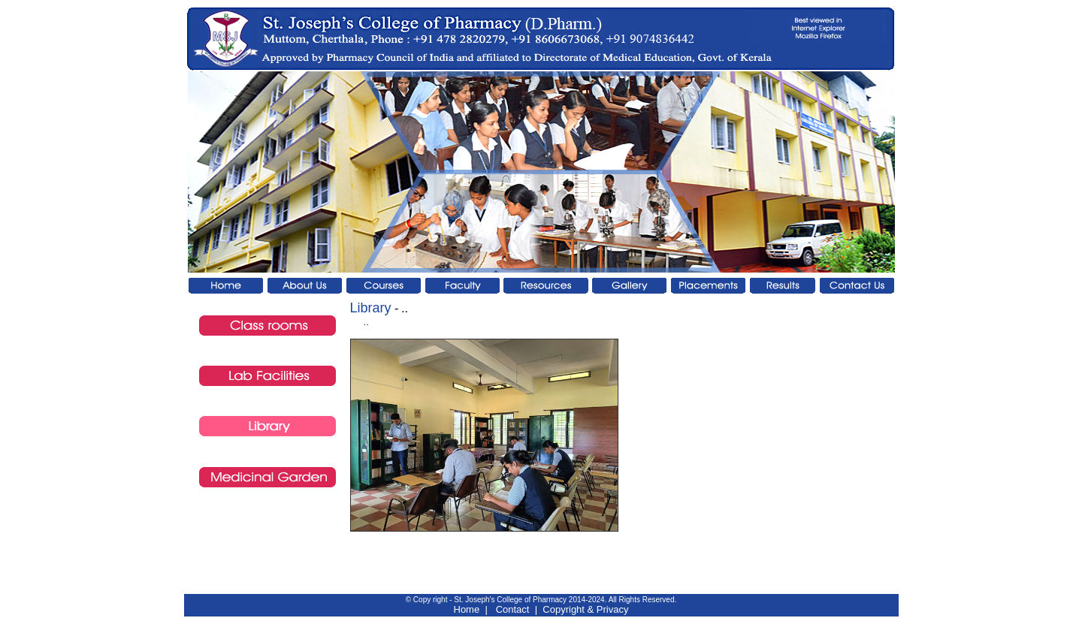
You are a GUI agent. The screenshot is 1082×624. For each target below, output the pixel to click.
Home (467, 609)
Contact (513, 609)
